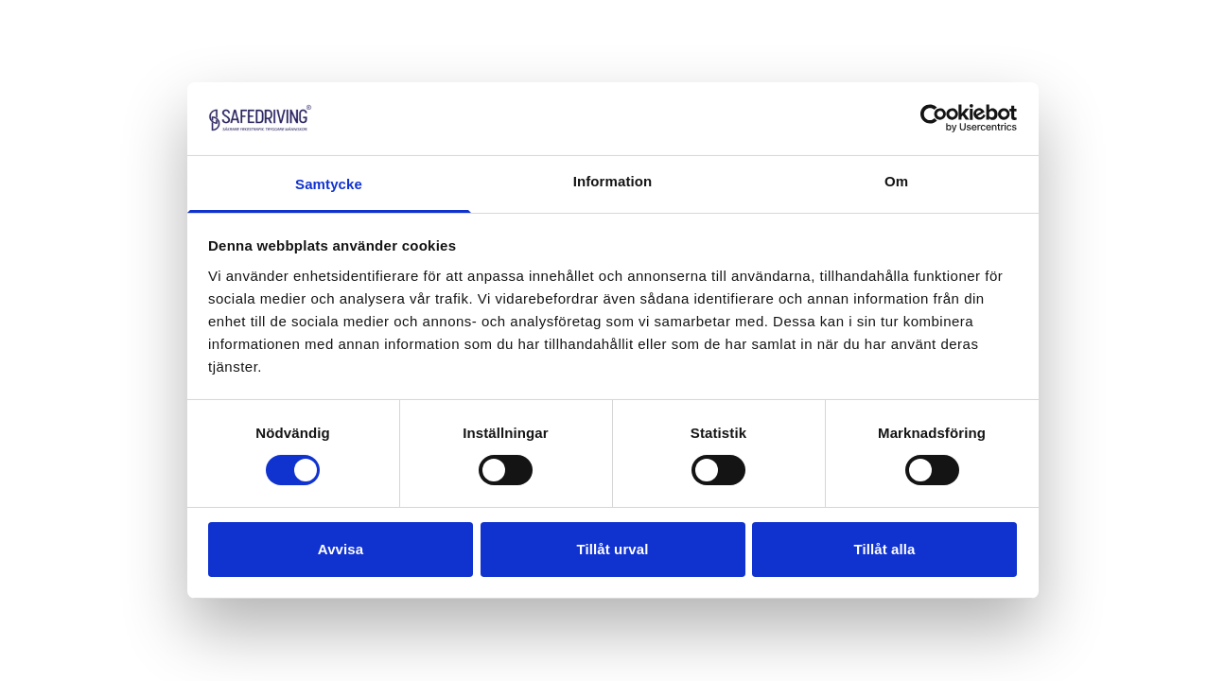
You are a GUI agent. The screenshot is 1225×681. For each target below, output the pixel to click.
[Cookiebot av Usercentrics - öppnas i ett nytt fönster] (934, 118)
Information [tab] (613, 181)
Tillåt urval (613, 549)
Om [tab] (896, 181)
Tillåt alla (884, 549)
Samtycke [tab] (328, 184)
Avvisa (340, 549)
